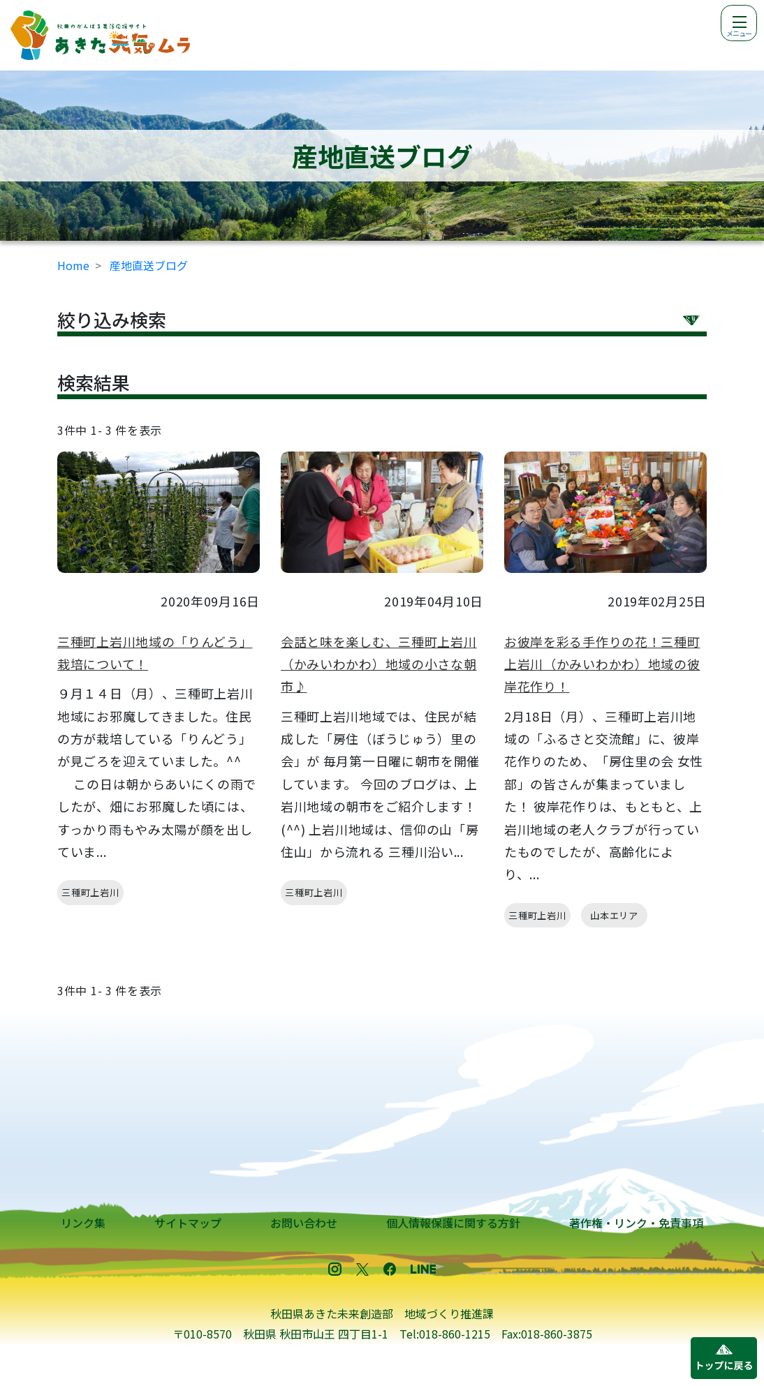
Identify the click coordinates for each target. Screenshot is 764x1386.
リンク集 (83, 1222)
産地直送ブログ (149, 265)
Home (73, 265)
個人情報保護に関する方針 (453, 1222)
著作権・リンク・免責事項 (636, 1222)
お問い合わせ (303, 1222)
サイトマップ (187, 1222)
